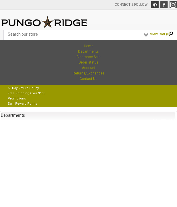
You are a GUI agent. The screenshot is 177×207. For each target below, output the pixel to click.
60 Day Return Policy (23, 88)
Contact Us (88, 79)
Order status (88, 62)
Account (88, 68)
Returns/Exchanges (89, 73)
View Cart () (160, 34)
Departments (88, 51)
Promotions (17, 98)
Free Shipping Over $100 (26, 93)
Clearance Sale (88, 57)
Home (88, 46)
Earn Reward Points (22, 104)
